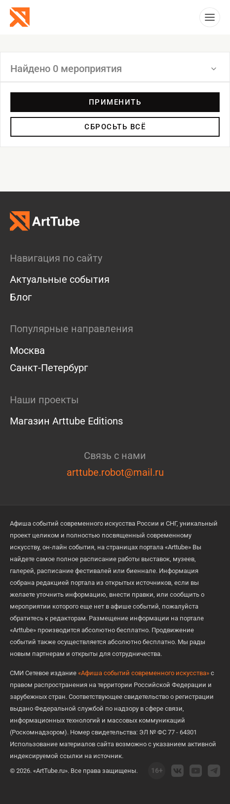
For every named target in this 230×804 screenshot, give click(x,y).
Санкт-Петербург (49, 368)
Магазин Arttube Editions (66, 421)
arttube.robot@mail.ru (115, 472)
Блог (21, 297)
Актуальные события (60, 279)
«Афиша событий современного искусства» (143, 673)
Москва (27, 350)
